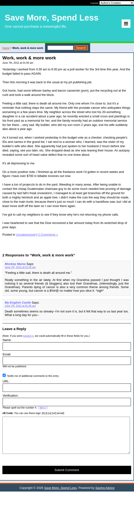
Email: (7, 354)
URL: (6, 381)
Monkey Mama (15, 264)
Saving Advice (104, 495)
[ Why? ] (43, 407)
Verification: (10, 395)
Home (5, 48)
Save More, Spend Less (60, 495)
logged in (28, 335)
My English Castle (18, 302)
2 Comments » (48, 234)
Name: (7, 340)
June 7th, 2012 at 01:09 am (20, 267)
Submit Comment (67, 477)
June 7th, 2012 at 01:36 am (20, 305)
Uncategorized (26, 234)
